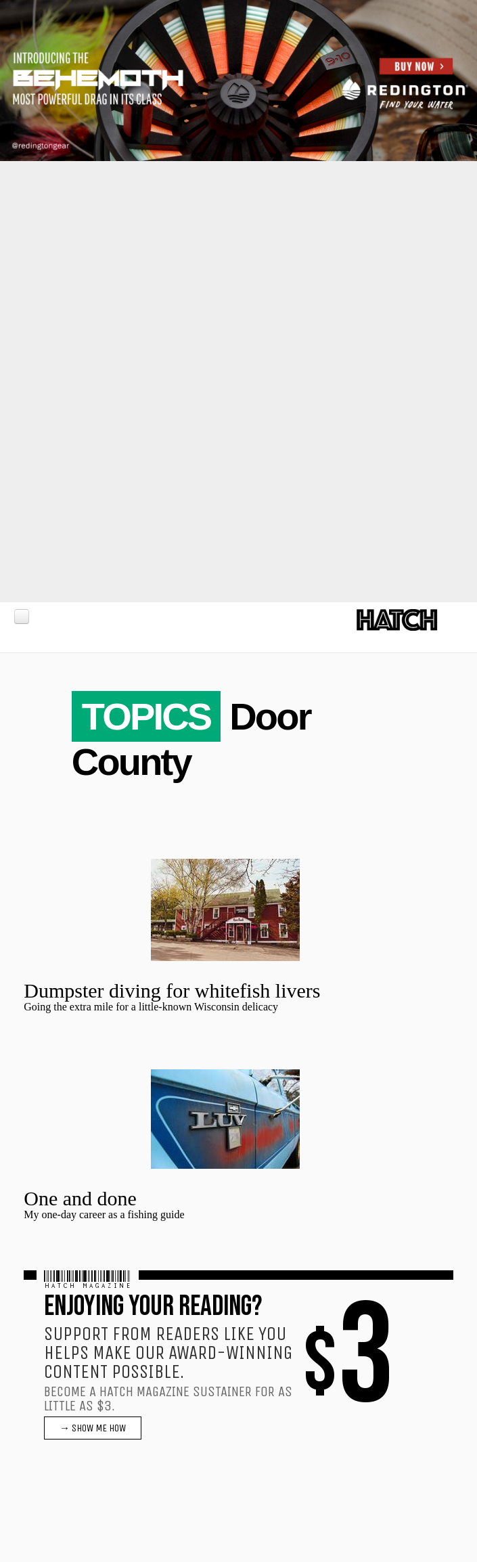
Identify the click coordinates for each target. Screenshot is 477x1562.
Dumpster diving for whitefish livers (172, 990)
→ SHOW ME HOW (93, 1428)
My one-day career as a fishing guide (104, 1214)
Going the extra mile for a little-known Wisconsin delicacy (151, 1006)
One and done (80, 1198)
